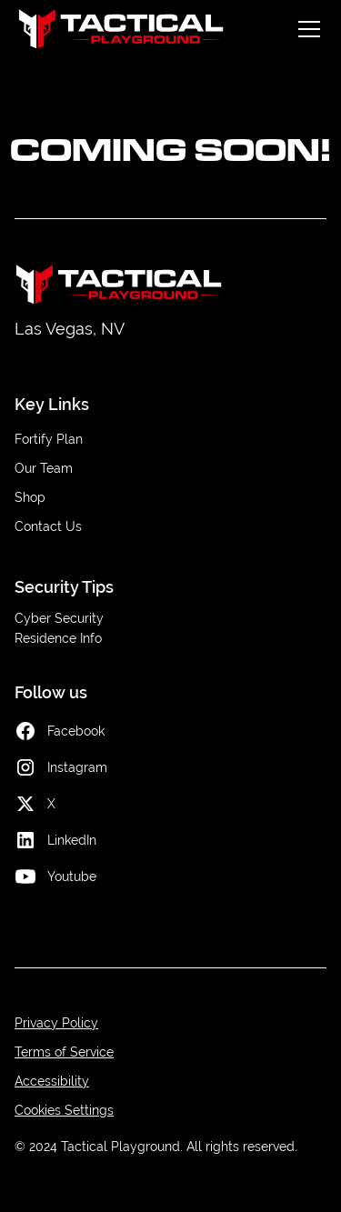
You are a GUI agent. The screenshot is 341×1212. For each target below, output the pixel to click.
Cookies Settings (64, 1110)
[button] (305, 29)
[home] (121, 29)
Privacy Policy (56, 1023)
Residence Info (58, 638)
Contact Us (48, 526)
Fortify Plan (49, 439)
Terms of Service (64, 1052)
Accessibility (52, 1081)
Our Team (44, 468)
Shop (30, 497)
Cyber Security (59, 618)
